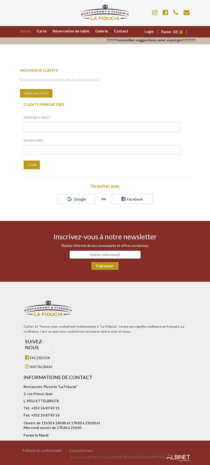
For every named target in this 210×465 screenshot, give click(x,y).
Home (25, 31)
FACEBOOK (37, 357)
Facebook (132, 199)
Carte (42, 31)
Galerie (101, 31)
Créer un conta (36, 93)
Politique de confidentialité (42, 450)
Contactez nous (81, 450)
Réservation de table (71, 31)
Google (76, 199)
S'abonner (105, 266)
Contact (121, 31)
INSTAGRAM (38, 366)
